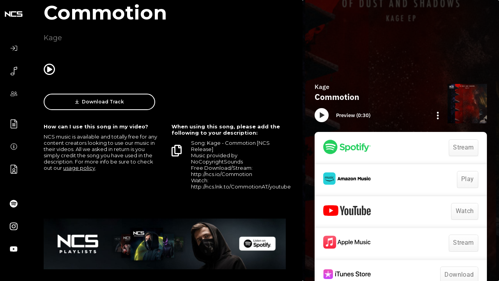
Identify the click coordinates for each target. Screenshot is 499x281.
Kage (53, 38)
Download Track (99, 101)
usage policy (79, 168)
